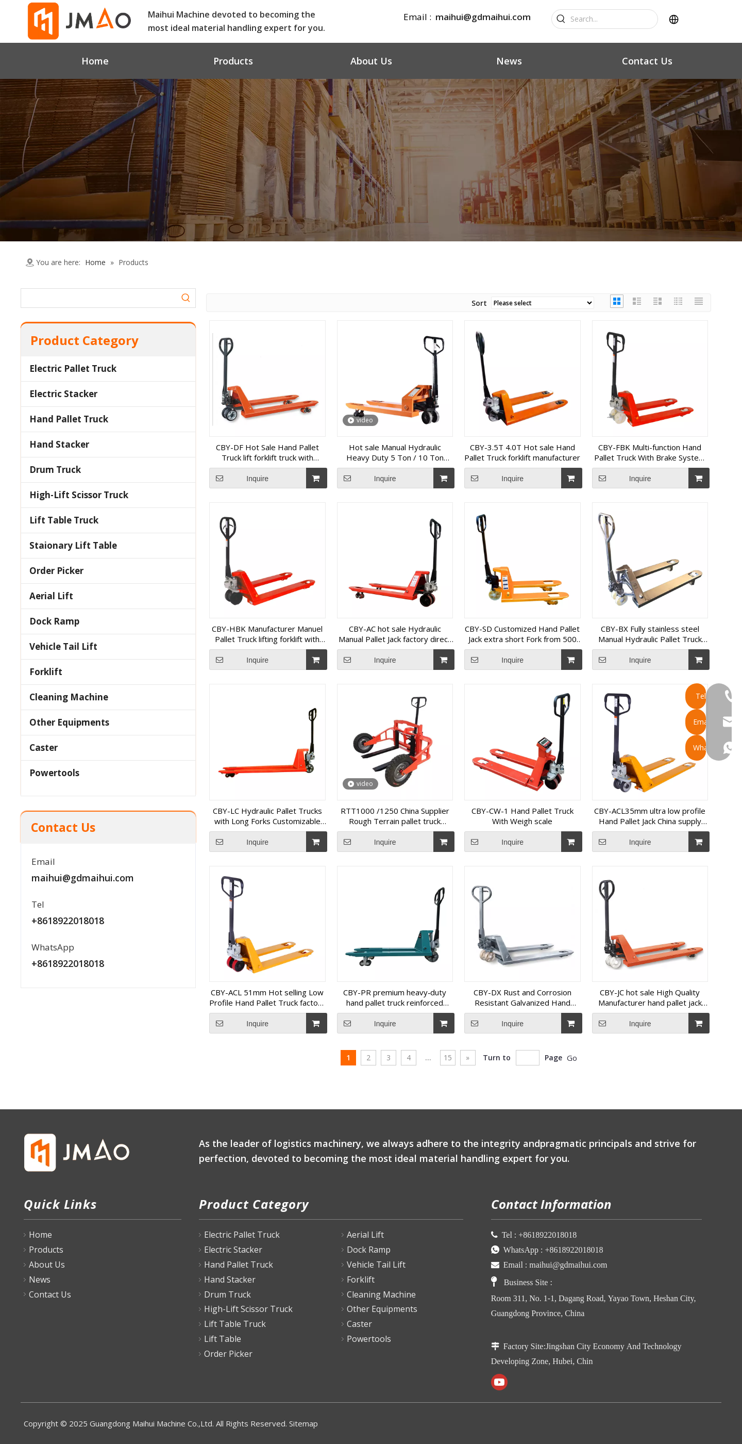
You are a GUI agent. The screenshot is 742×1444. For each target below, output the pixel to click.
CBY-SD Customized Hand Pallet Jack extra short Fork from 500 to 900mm (522, 633)
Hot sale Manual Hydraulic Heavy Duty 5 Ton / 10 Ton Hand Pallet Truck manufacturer (395, 452)
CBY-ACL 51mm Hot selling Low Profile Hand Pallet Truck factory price (267, 997)
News (39, 1279)
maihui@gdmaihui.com (483, 17)
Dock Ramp (54, 621)
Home (40, 1234)
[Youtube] (499, 1382)
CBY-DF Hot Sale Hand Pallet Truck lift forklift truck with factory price (267, 452)
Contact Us (50, 1294)
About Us (47, 1264)
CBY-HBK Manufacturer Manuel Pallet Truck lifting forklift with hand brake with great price (267, 633)
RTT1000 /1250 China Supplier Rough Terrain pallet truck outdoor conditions (395, 816)
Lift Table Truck (63, 520)
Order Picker (56, 571)
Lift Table (222, 1338)
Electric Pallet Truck (72, 368)
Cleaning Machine (68, 697)
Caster (43, 747)
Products (46, 1249)
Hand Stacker (59, 444)
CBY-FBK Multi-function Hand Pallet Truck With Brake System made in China (649, 452)
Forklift (45, 672)
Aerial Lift (51, 596)
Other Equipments (69, 722)
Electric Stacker (63, 394)
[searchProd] (99, 298)
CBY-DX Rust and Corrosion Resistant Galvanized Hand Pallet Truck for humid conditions (522, 997)
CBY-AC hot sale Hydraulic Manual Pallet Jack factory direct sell (395, 633)
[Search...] (613, 19)
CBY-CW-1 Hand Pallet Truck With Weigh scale (522, 816)
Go (572, 1058)
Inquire (238, 478)
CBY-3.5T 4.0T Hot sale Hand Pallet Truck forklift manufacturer (522, 452)
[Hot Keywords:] (561, 19)
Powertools (54, 773)
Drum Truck (55, 469)
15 (448, 1057)
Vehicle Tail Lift (63, 646)
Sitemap (303, 1423)
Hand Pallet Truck (68, 419)
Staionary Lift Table (73, 545)
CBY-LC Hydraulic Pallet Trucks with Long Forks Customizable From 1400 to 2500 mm (267, 816)
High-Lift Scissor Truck (78, 495)
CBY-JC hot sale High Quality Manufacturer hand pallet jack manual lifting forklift (650, 997)
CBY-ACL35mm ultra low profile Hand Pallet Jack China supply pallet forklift (649, 816)
